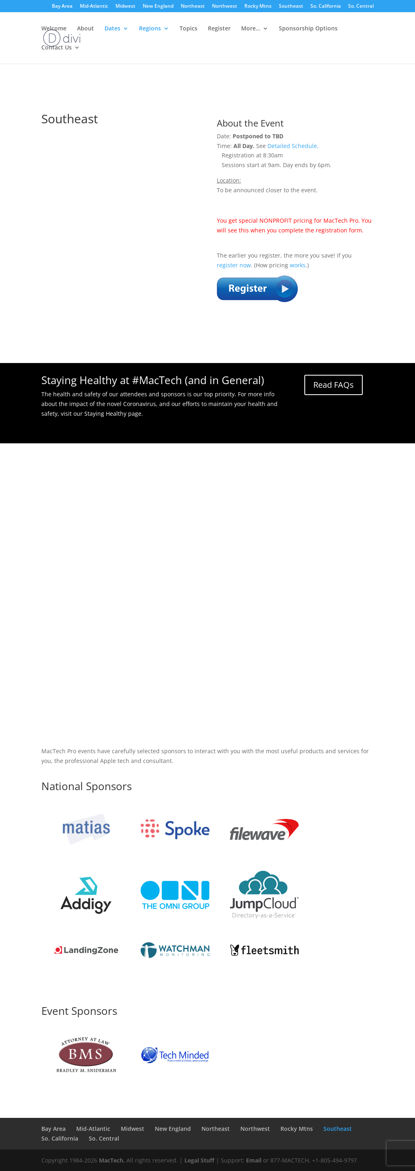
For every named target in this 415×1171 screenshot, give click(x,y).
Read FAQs (333, 384)
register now (234, 265)
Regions (150, 29)
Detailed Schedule (292, 146)
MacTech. (112, 1160)
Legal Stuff (199, 1160)
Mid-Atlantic (94, 6)
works (298, 265)
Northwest (224, 6)
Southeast (291, 6)
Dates (112, 29)
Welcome (53, 29)
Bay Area (62, 6)
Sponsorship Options (308, 29)
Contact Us (56, 48)
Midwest (125, 6)
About (85, 29)
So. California (325, 6)
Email (253, 1160)
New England (158, 6)
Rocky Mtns (258, 6)
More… (250, 29)
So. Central (361, 6)
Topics (188, 29)
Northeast (193, 6)
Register (219, 29)
